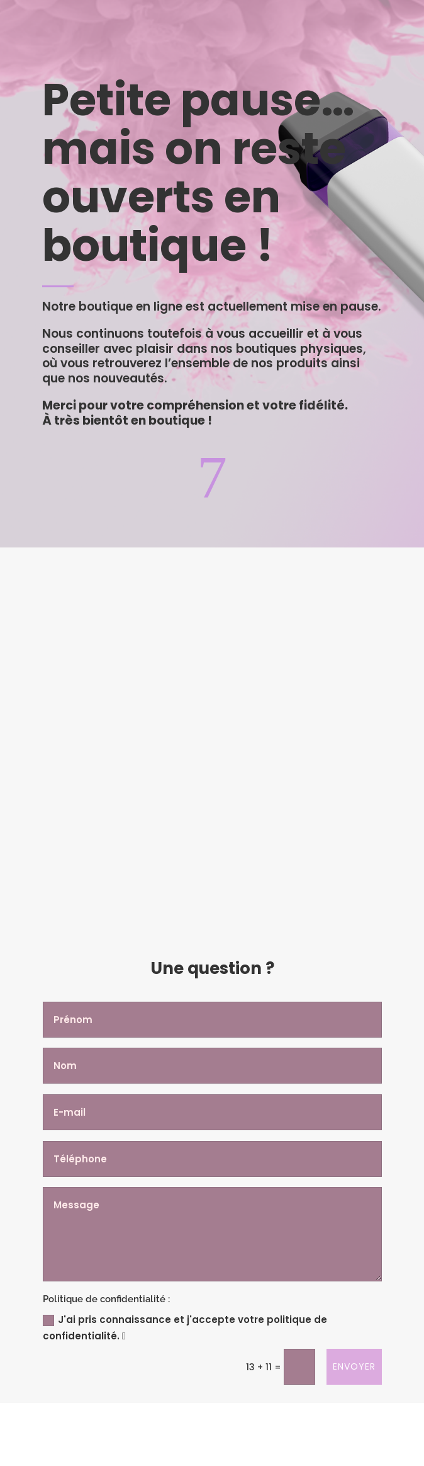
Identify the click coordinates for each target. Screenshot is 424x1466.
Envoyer (354, 1366)
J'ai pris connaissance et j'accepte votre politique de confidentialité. (185, 1328)
